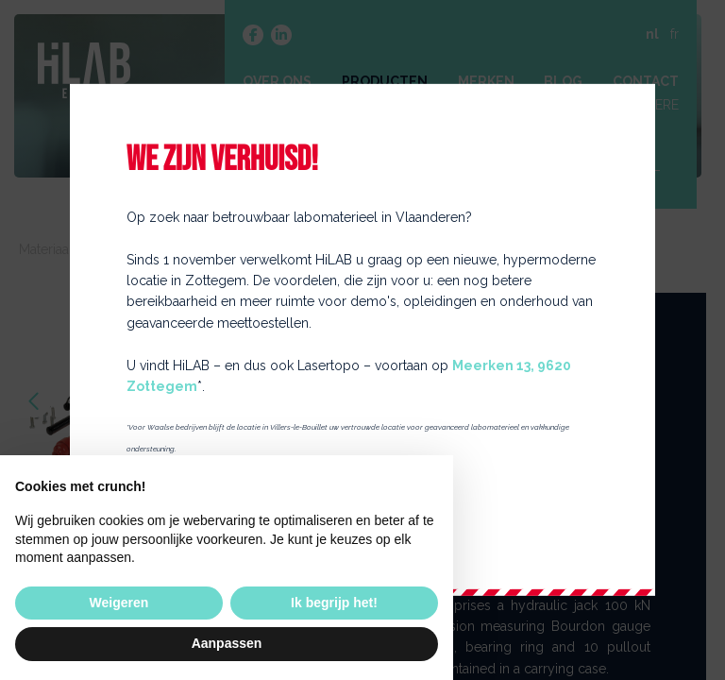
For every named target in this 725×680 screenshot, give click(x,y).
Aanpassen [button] (227, 643)
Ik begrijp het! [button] (334, 602)
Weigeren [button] (119, 602)
